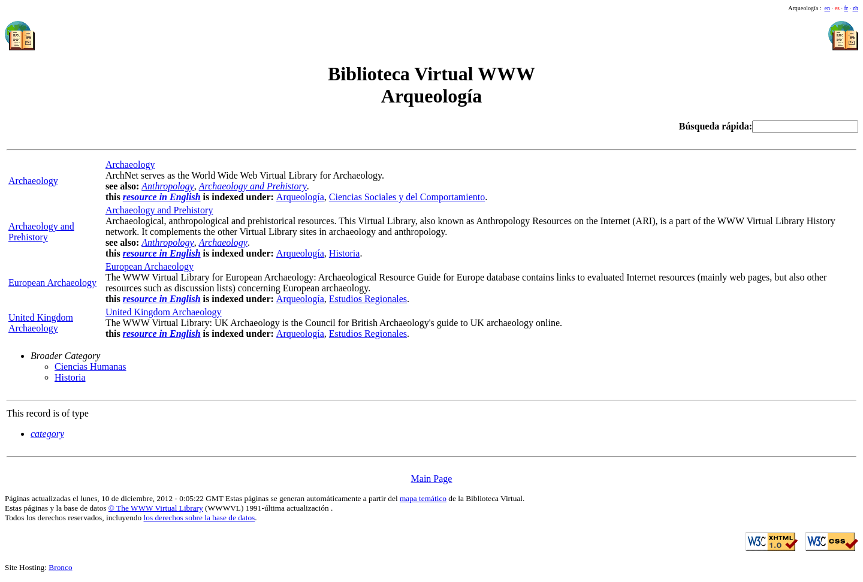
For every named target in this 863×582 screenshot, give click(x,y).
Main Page (431, 479)
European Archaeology (52, 283)
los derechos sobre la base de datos (199, 517)
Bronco (60, 567)
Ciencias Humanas (90, 366)
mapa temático (423, 498)
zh (855, 8)
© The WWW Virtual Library (155, 507)
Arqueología (300, 197)
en (827, 8)
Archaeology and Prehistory (41, 231)
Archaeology (130, 164)
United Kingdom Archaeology (40, 322)
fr (846, 8)
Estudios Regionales (368, 299)
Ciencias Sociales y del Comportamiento (407, 197)
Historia (344, 253)
